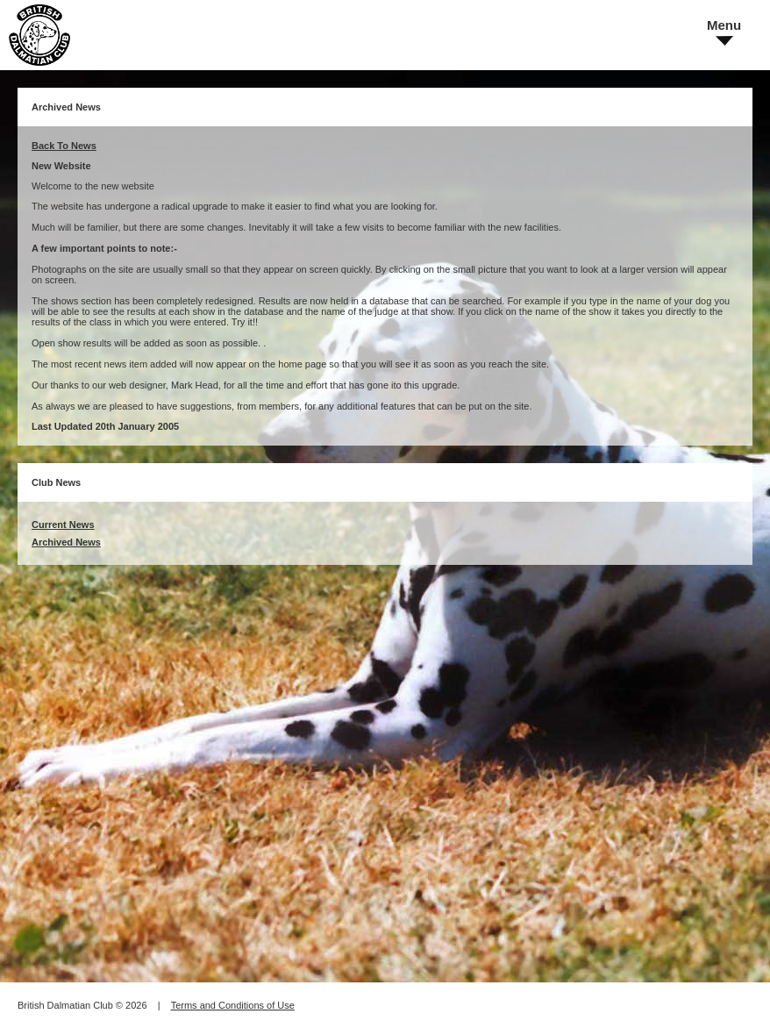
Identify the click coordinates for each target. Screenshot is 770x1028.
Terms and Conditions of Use (233, 1005)
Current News (63, 524)
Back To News (64, 145)
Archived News (66, 542)
